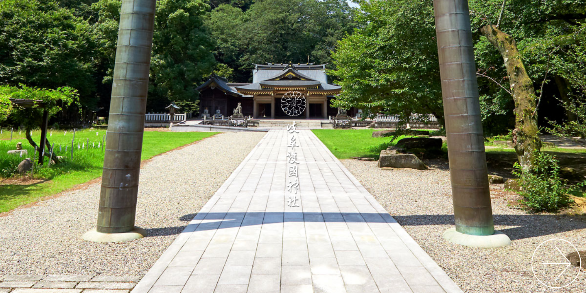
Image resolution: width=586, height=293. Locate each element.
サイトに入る (556, 263)
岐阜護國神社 (293, 148)
